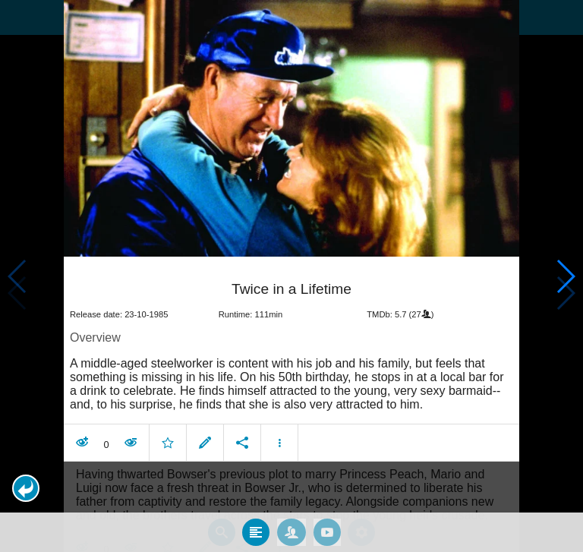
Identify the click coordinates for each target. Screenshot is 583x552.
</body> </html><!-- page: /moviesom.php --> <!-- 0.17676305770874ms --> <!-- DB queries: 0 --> (291, 276)
